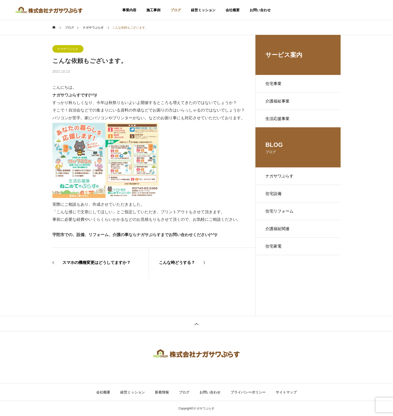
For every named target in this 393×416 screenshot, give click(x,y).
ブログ (175, 10)
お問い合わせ (260, 10)
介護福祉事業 (277, 101)
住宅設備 (273, 193)
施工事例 (153, 10)
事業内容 (129, 10)
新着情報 (162, 392)
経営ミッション (203, 10)
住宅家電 (273, 246)
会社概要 (233, 10)
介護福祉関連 (277, 229)
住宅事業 (273, 83)
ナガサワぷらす (67, 49)
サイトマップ (286, 392)
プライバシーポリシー (248, 392)
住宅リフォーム (279, 211)
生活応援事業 (277, 119)
